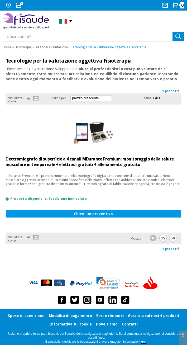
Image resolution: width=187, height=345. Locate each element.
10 (153, 238)
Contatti (130, 324)
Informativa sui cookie (70, 324)
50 (173, 238)
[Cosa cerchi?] (94, 36)
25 (163, 238)
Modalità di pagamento (70, 316)
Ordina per (58, 98)
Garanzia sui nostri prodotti (153, 316)
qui (143, 341)
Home (7, 47)
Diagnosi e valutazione (51, 47)
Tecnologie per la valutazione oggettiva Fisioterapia (108, 47)
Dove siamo (107, 324)
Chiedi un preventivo (93, 214)
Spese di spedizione (26, 316)
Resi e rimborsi (110, 316)
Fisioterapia (23, 47)
